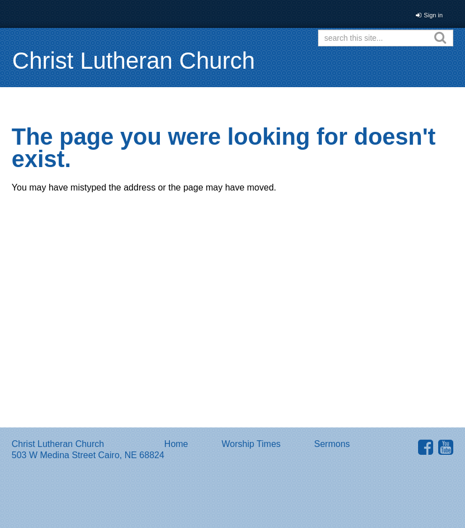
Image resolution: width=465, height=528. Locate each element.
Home (176, 444)
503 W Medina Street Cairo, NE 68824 (88, 455)
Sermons (332, 444)
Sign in (433, 15)
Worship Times (251, 444)
